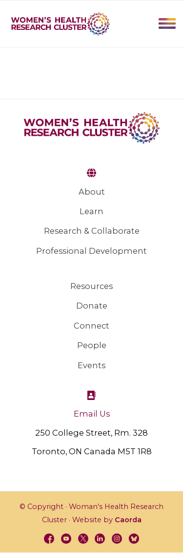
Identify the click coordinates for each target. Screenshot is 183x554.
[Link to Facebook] (46, 539)
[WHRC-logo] (60, 23)
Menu (167, 23)
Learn (91, 211)
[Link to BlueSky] (137, 539)
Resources (91, 286)
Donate (91, 305)
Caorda (128, 519)
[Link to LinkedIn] (100, 539)
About (92, 192)
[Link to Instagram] (119, 539)
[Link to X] (82, 539)
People (91, 345)
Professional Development (91, 251)
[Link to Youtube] (64, 539)
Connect (91, 326)
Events (91, 365)
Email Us (92, 414)
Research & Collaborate (92, 231)
